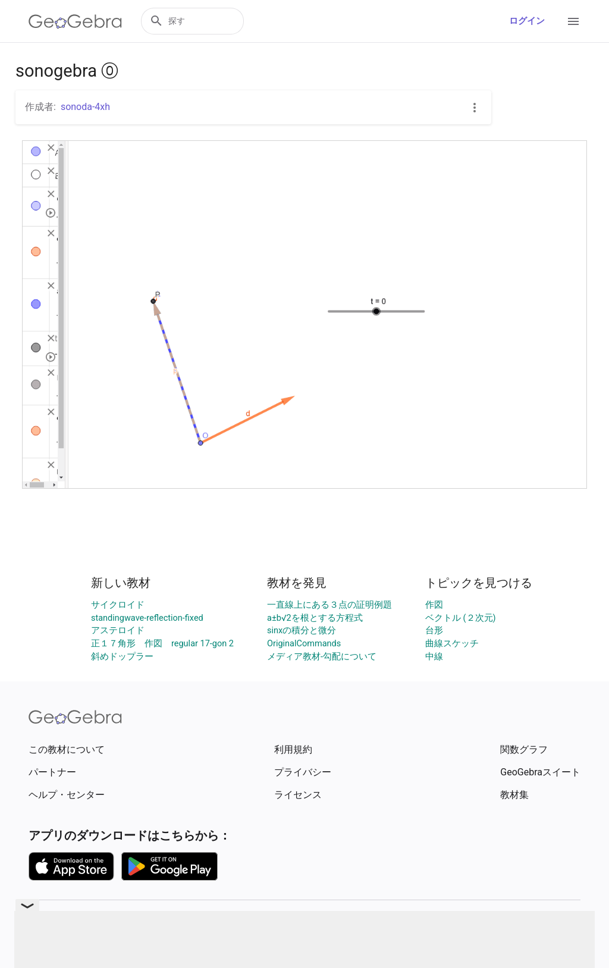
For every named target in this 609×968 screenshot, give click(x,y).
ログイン (527, 21)
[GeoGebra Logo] (75, 21)
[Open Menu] (573, 21)
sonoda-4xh (85, 106)
